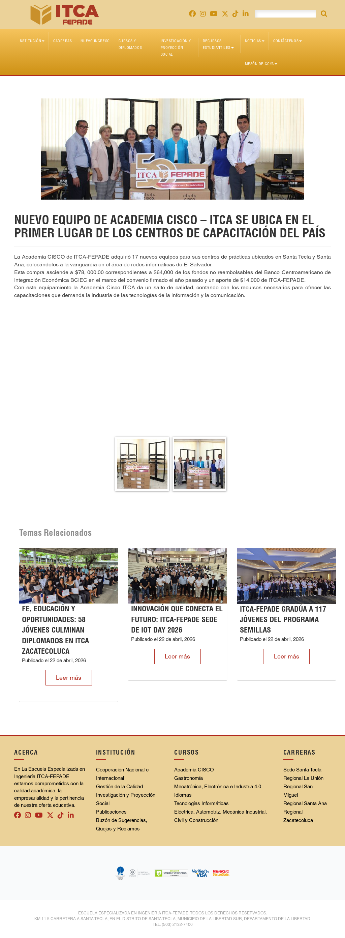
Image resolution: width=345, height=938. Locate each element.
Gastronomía (188, 778)
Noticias (254, 40)
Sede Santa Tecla (302, 769)
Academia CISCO (194, 769)
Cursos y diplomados (130, 44)
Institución (31, 40)
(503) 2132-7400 (177, 924)
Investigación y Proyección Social (176, 47)
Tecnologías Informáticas (201, 803)
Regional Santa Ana (305, 803)
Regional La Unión (303, 778)
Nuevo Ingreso (95, 40)
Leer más (68, 677)
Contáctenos (287, 40)
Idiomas (183, 795)
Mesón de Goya (261, 63)
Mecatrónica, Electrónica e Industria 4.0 (217, 786)
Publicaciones (111, 812)
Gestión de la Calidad (119, 786)
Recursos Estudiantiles (218, 44)
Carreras (62, 40)
